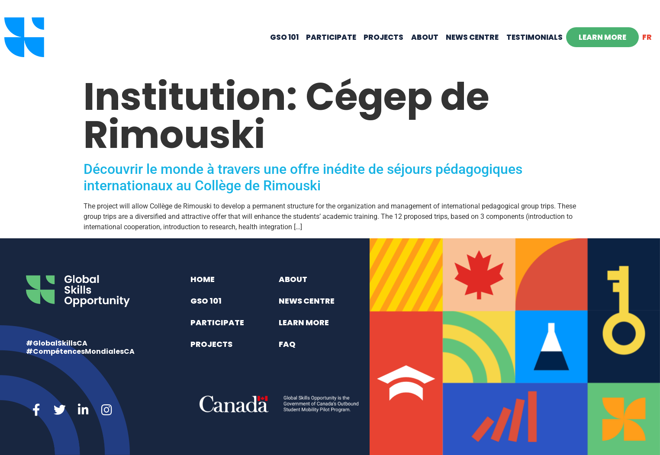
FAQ (287, 344)
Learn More (602, 37)
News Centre (472, 37)
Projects (383, 37)
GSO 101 (284, 37)
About (424, 37)
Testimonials (534, 37)
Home (202, 279)
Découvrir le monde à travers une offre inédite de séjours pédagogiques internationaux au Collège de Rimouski (303, 177)
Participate (331, 37)
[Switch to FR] (647, 37)
